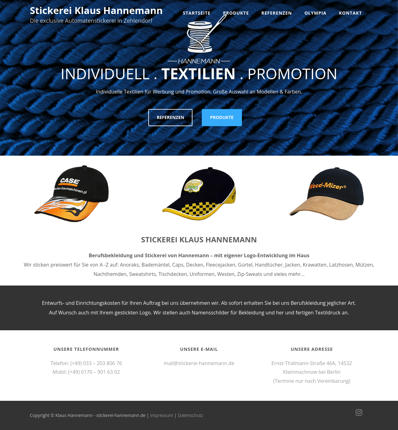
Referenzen (276, 13)
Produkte (236, 13)
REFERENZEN (170, 117)
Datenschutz (190, 415)
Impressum (161, 415)
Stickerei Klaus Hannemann (96, 10)
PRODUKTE (222, 117)
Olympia (315, 13)
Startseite (197, 13)
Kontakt (350, 13)
